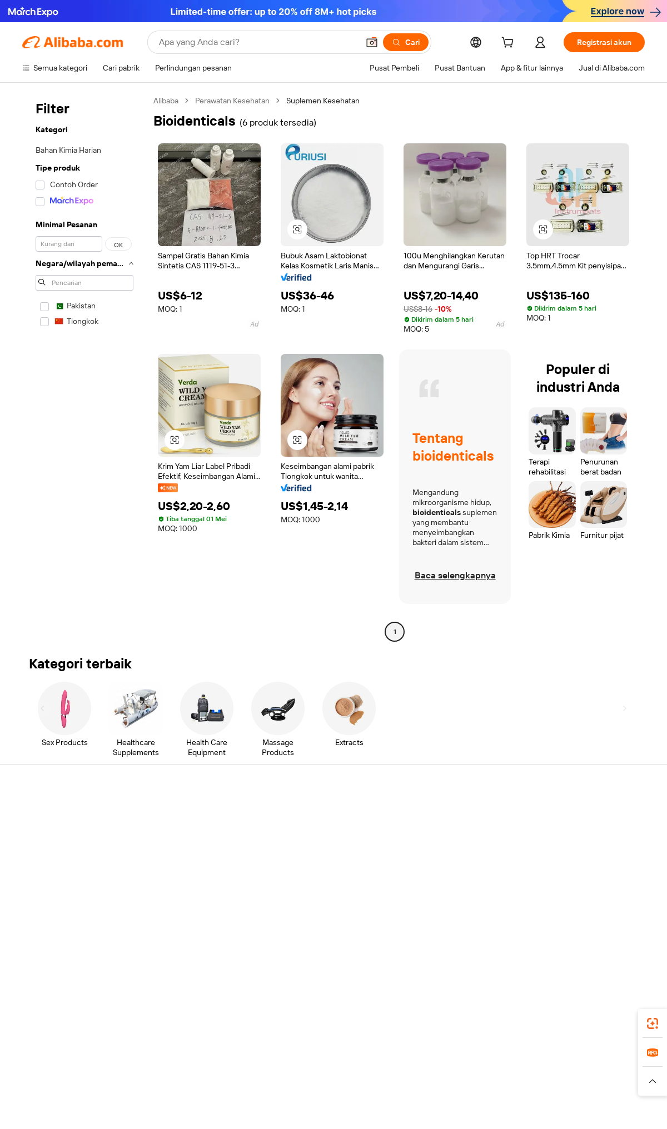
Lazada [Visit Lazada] (349, 1059)
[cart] (509, 43)
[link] (652, 1023)
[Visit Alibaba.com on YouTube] (605, 923)
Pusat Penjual (429, 836)
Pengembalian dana (55, 878)
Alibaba (165, 100)
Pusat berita (554, 857)
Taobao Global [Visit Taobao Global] (394, 1059)
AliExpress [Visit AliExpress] (160, 1059)
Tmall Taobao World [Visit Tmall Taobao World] (264, 1059)
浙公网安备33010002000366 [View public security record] (491, 1107)
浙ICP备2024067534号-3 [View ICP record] (602, 1107)
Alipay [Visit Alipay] (317, 1059)
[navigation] (84, 367)
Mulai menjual (429, 815)
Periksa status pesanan (62, 857)
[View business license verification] (430, 1107)
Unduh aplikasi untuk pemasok (458, 899)
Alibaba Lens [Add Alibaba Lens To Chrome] (86, 1010)
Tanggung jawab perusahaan (582, 836)
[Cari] (406, 42)
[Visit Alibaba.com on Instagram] (589, 923)
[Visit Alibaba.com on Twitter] (572, 923)
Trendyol (467, 1059)
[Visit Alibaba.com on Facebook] (539, 923)
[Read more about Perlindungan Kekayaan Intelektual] (324, 1081)
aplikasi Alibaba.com (443, 1010)
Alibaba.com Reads (311, 878)
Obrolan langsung (52, 836)
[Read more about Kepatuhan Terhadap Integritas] (595, 1081)
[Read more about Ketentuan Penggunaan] (495, 1081)
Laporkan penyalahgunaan (67, 899)
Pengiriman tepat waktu (190, 869)
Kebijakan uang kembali (190, 848)
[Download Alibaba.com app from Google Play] (607, 1010)
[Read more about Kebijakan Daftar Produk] (217, 1081)
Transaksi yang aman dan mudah (205, 827)
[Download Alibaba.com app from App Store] (525, 1010)
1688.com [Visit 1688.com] (204, 1059)
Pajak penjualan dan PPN (320, 857)
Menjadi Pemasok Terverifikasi (458, 857)
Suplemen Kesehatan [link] (323, 100)
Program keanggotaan (316, 836)
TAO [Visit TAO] (435, 1059)
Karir (541, 878)
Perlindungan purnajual (189, 890)
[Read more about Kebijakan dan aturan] (53, 1081)
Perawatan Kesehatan (232, 100)
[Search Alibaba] (257, 42)
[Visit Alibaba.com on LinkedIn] (555, 923)
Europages (510, 1059)
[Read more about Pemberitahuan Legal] (132, 1081)
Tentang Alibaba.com (570, 815)
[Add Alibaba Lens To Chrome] (198, 1010)
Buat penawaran (306, 815)
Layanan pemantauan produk (200, 911)
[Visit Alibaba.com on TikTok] (622, 923)
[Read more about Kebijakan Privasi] (418, 1081)
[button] (372, 42)
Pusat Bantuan (47, 815)
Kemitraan (423, 878)
